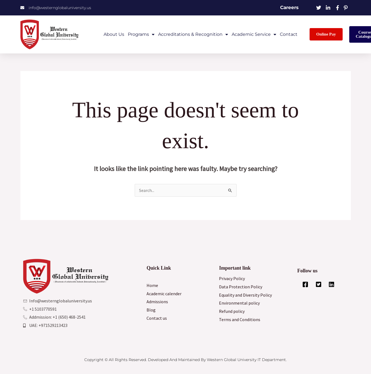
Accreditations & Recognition (193, 34)
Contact (288, 34)
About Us (114, 34)
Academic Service (254, 34)
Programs (141, 34)
